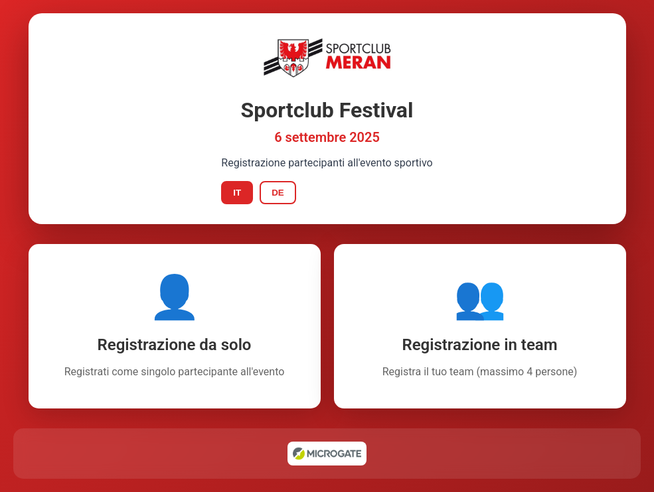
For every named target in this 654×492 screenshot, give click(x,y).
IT (237, 193)
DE (278, 193)
